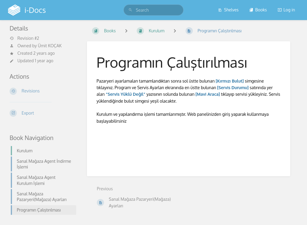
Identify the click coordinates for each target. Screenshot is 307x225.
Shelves (228, 9)
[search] (153, 10)
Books (258, 9)
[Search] (130, 10)
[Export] (41, 113)
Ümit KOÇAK (49, 45)
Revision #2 (24, 38)
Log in (286, 9)
